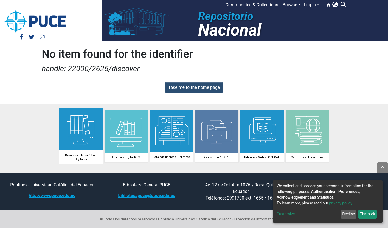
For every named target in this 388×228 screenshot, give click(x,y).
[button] (334, 5)
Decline (348, 214)
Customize (286, 214)
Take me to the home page (194, 87)
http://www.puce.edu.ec (52, 195)
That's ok (367, 214)
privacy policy (340, 203)
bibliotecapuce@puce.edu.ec (146, 195)
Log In (310, 4)
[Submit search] (343, 4)
